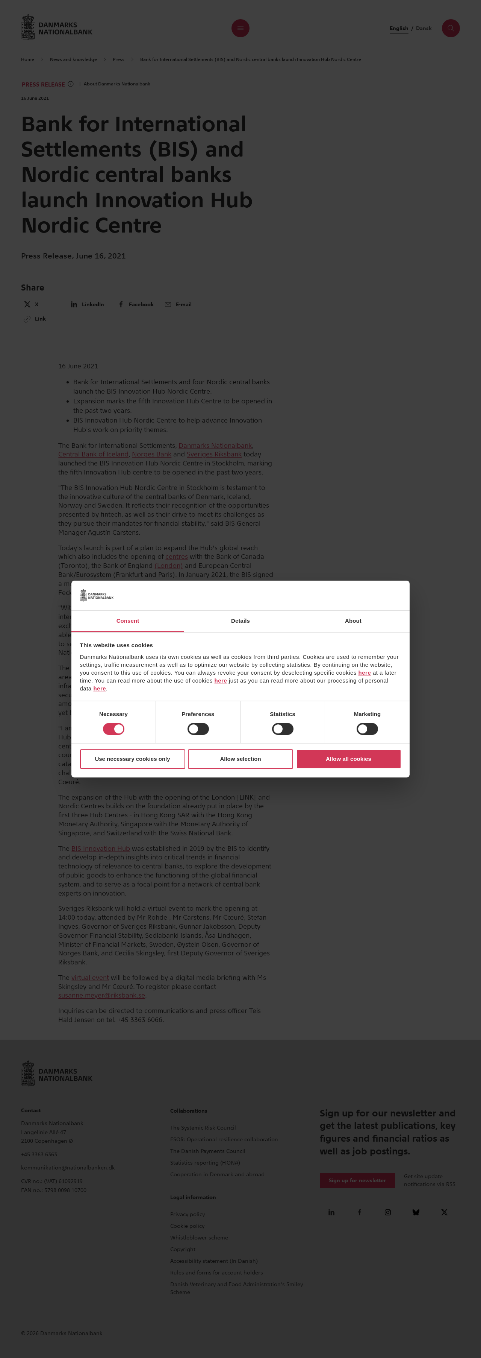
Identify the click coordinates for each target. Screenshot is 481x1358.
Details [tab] (240, 620)
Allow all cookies (348, 759)
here (364, 672)
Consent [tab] (127, 620)
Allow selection (240, 759)
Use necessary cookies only (132, 759)
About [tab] (353, 620)
